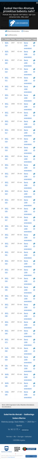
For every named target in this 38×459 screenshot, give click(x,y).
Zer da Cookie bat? (11, 457)
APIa (15, 437)
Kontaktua (25, 430)
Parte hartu (9, 437)
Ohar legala (20, 437)
